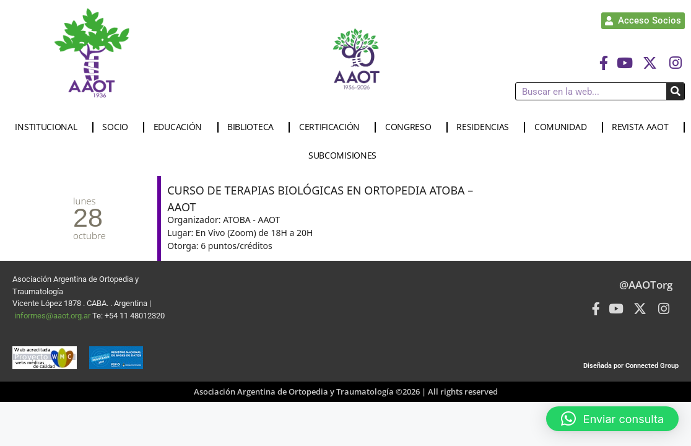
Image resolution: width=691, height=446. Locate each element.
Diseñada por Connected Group (631, 366)
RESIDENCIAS (485, 127)
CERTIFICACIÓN (332, 127)
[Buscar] (675, 91)
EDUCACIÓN (181, 127)
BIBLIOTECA (253, 127)
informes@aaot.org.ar (53, 315)
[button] (612, 418)
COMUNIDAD (563, 127)
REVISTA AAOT (643, 127)
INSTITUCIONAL (49, 127)
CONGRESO (411, 127)
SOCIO (118, 127)
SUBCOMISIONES (345, 155)
